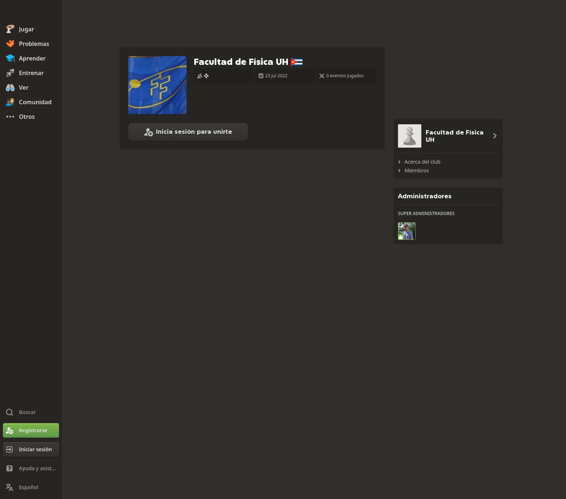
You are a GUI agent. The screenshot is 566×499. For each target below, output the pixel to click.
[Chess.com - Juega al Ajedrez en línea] (31, 12)
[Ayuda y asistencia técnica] (31, 468)
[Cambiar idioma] (31, 487)
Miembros (417, 170)
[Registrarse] (31, 430)
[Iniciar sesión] (31, 449)
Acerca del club (423, 161)
